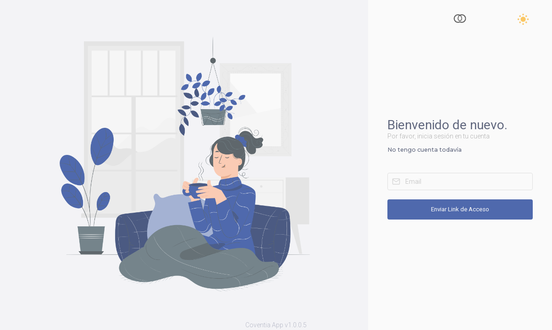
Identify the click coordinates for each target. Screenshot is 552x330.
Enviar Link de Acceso (460, 209)
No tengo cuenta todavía (424, 149)
